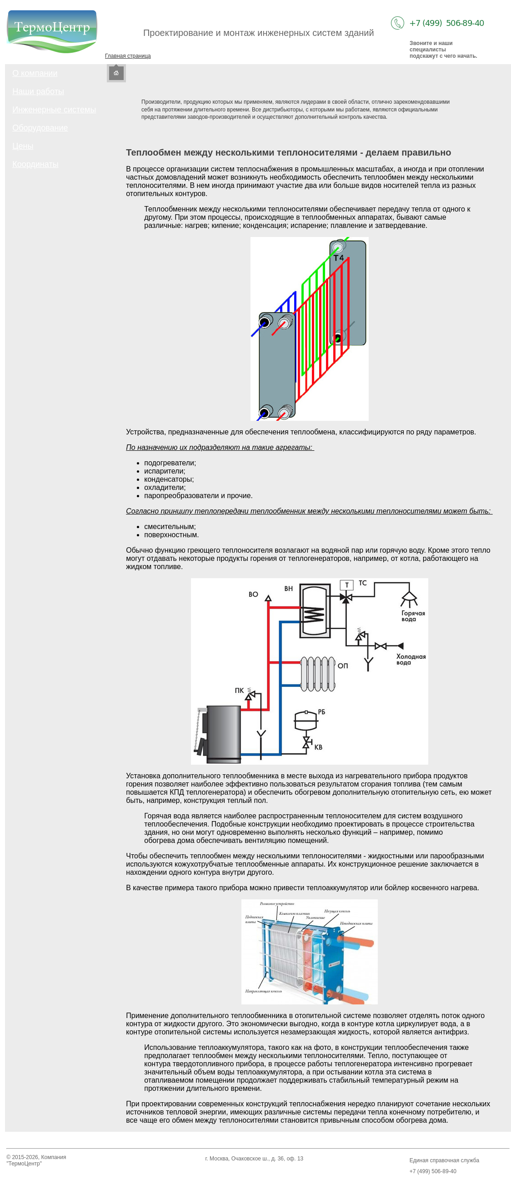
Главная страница (128, 56)
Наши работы (38, 91)
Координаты (35, 164)
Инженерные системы (54, 109)
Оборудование (40, 127)
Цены (22, 146)
